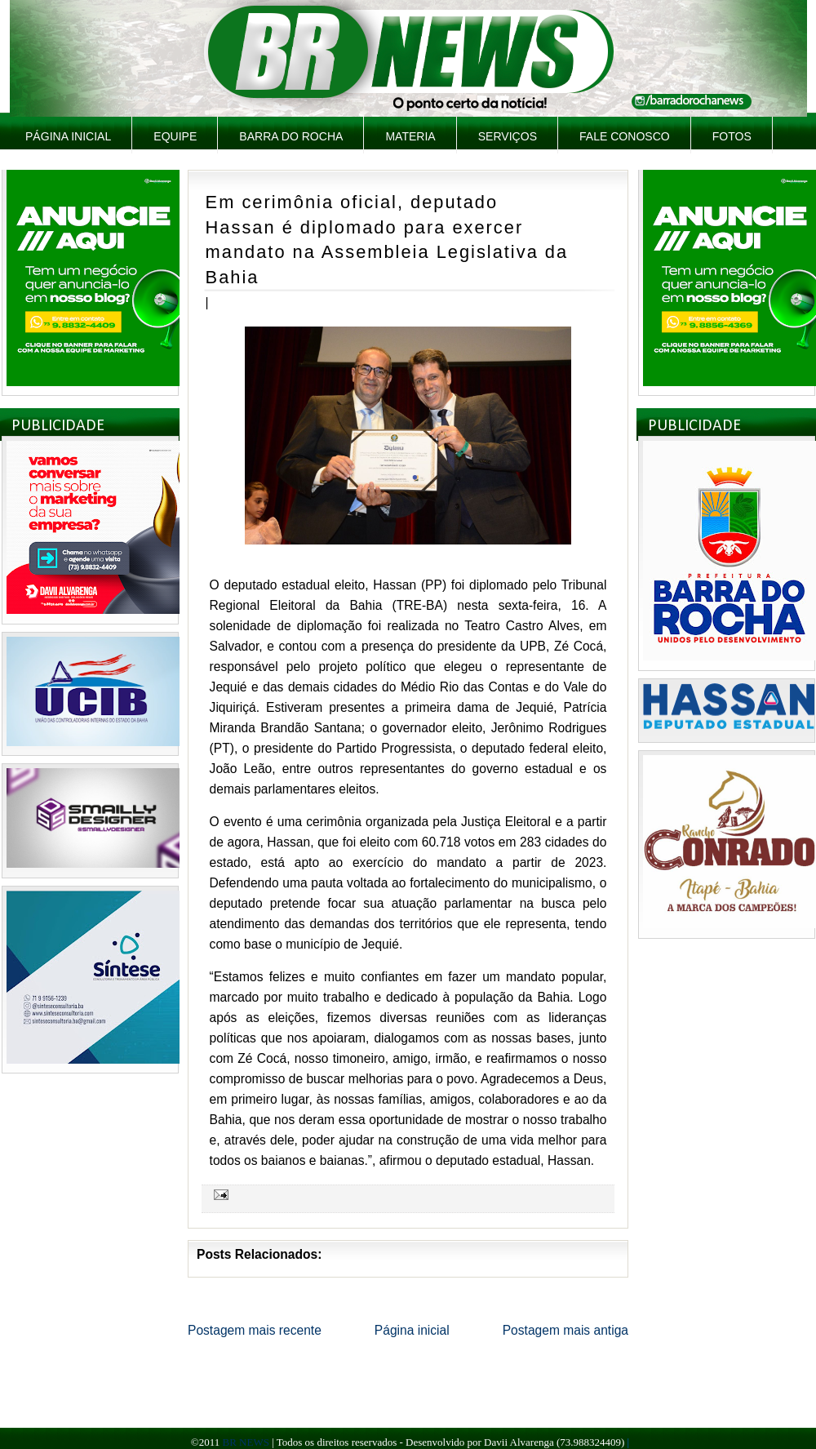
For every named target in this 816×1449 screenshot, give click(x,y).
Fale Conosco (624, 136)
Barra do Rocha (291, 136)
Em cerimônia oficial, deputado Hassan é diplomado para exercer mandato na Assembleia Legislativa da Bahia (387, 239)
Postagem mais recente (255, 1330)
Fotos (732, 136)
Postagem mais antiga (565, 1330)
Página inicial (68, 136)
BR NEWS (245, 1442)
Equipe (175, 136)
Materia (410, 136)
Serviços (507, 136)
